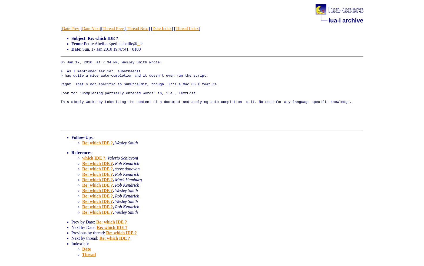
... (138, 43)
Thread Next (137, 28)
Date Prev (70, 28)
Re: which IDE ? (97, 143)
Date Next (91, 28)
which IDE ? (93, 158)
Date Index (162, 28)
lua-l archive (346, 20)
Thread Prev (113, 28)
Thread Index (187, 28)
